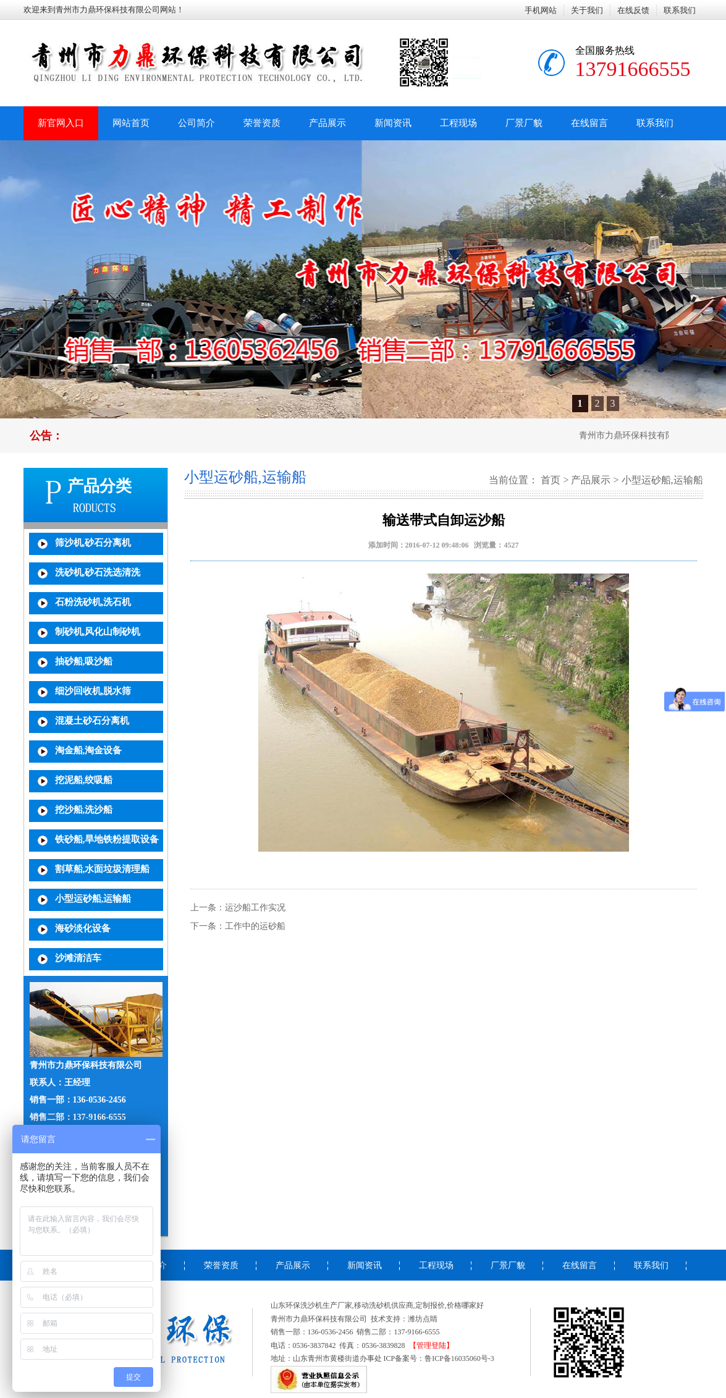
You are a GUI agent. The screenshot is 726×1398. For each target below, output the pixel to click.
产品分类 (99, 486)
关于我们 (587, 10)
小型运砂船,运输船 (93, 899)
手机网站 (541, 10)
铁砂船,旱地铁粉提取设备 (107, 839)
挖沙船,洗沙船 (84, 810)
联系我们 (680, 10)
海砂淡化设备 (83, 928)
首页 (550, 480)
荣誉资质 (262, 123)
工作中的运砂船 (255, 926)
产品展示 (327, 123)
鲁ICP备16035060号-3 (459, 1358)
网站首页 (131, 123)
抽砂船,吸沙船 (84, 661)
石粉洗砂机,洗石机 (93, 602)
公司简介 (196, 123)
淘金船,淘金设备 (88, 750)
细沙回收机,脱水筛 (93, 691)
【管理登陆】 (431, 1345)
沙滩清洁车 (78, 958)
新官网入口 (61, 123)
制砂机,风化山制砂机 (98, 632)
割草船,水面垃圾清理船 (102, 869)
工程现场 (458, 123)
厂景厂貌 (523, 123)
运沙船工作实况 (255, 907)
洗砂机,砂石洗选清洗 (98, 572)
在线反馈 (633, 10)
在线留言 (589, 123)
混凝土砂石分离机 (92, 721)
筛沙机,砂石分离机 (93, 543)
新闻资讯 (393, 123)
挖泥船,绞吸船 (84, 780)
